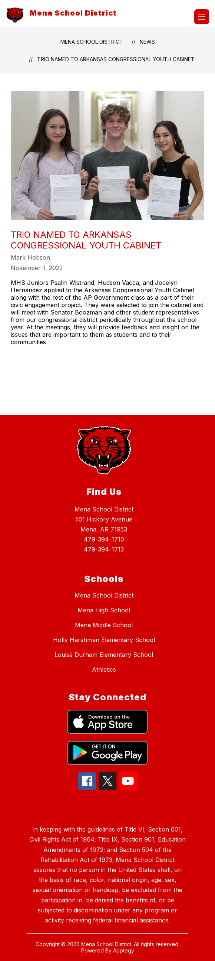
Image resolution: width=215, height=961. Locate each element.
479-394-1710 (104, 539)
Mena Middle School (104, 625)
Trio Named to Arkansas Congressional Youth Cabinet (116, 59)
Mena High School (103, 610)
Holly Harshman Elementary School (104, 640)
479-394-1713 (104, 549)
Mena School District (91, 42)
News (147, 42)
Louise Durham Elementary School (103, 654)
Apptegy (123, 950)
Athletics (104, 669)
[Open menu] (201, 16)
